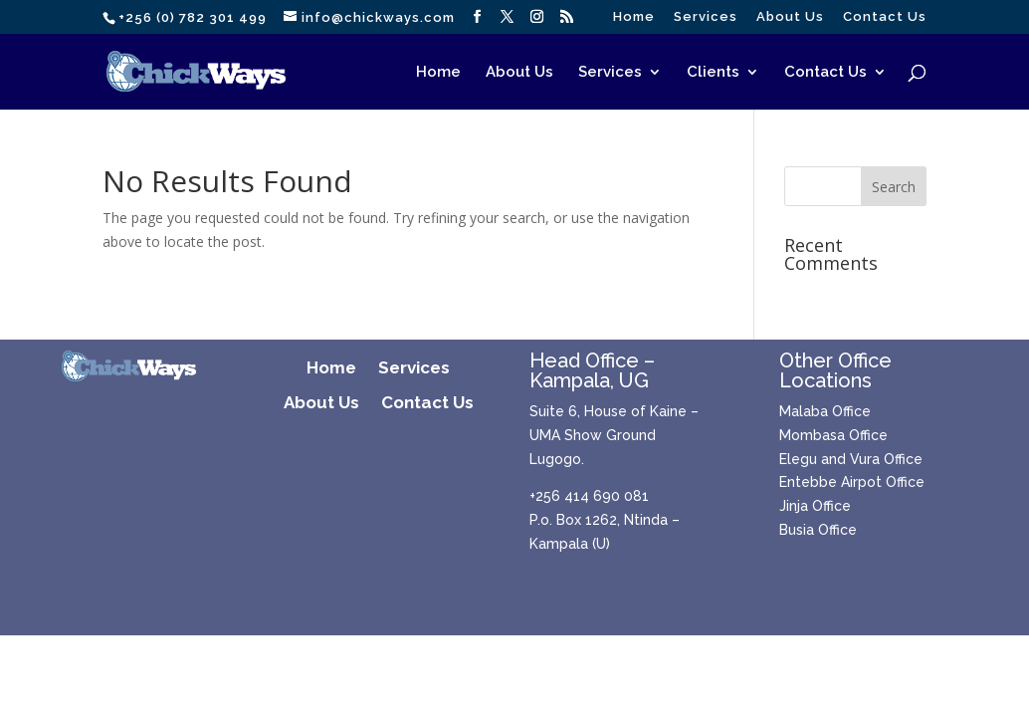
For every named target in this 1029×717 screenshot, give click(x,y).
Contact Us (884, 17)
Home (634, 17)
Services (705, 17)
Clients (713, 73)
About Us (790, 17)
